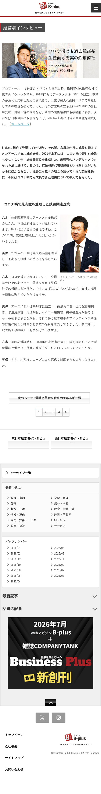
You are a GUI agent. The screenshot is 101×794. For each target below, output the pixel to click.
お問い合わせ (14, 769)
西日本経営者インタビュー (72, 440)
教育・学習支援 (64, 509)
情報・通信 (18, 514)
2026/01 (59, 553)
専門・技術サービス (23, 520)
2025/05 (59, 576)
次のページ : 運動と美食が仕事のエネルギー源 (49, 398)
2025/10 (16, 565)
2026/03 (59, 548)
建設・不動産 (62, 514)
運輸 (13, 503)
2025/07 (59, 570)
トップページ (14, 735)
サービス (60, 526)
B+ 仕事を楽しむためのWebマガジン (50, 8)
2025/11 (59, 559)
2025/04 (16, 581)
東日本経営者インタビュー (28, 440)
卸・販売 (60, 520)
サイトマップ (14, 758)
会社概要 (11, 746)
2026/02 (16, 553)
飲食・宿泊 (18, 498)
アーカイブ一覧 (20, 473)
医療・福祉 (18, 526)
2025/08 (16, 570)
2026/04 (16, 548)
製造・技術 (18, 509)
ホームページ (20, 124)
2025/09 (59, 565)
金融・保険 (61, 498)
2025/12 (16, 559)
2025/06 (16, 576)
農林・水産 (61, 503)
